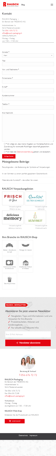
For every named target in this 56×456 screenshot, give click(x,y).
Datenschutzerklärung (25, 152)
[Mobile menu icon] (51, 4)
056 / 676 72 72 (11, 30)
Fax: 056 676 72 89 (12, 393)
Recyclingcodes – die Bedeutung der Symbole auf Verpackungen (26, 167)
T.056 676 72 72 (28, 375)
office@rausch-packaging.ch (12, 33)
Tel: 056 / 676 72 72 (12, 391)
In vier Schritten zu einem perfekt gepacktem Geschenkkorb (24, 173)
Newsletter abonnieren (29, 342)
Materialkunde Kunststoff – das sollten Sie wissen (20, 180)
